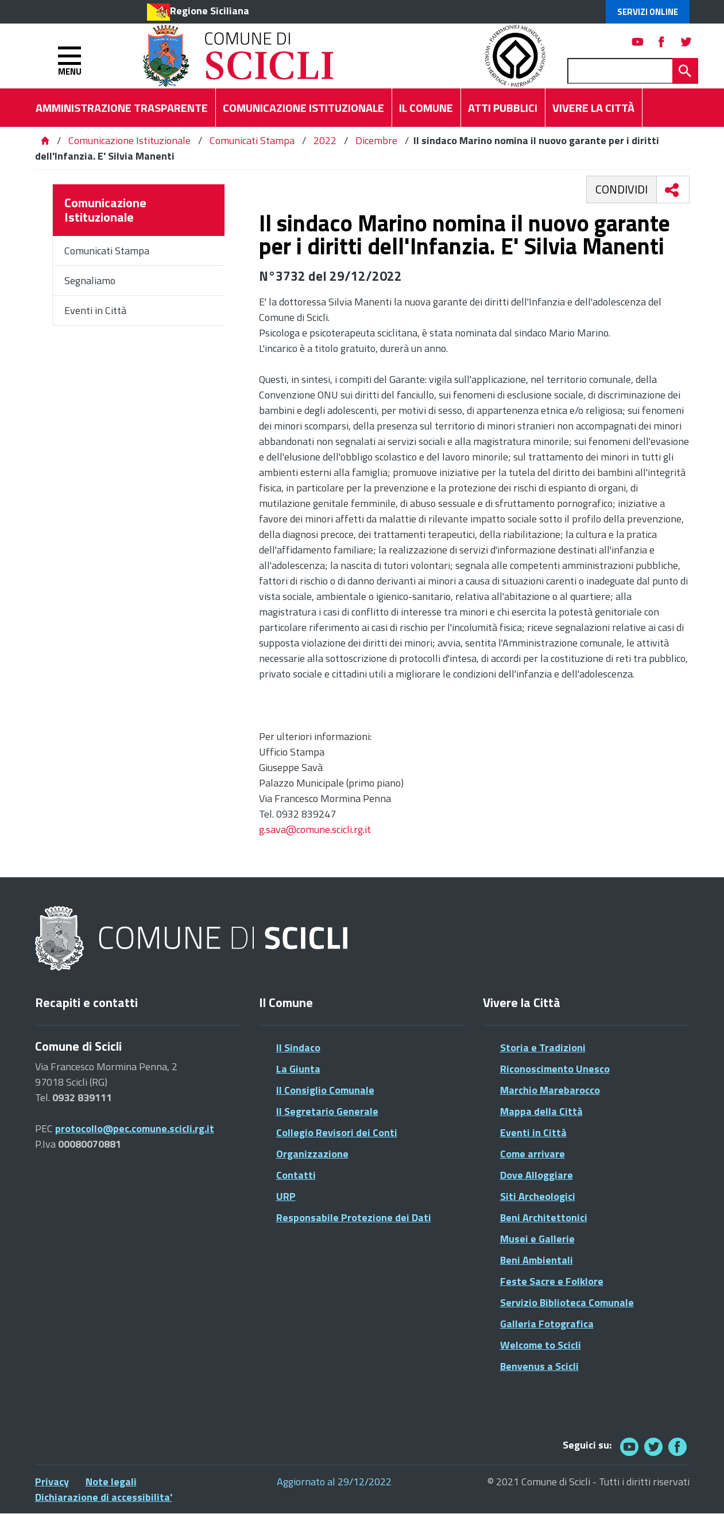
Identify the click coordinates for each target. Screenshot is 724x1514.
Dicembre (376, 140)
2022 (324, 140)
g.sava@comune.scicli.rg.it (315, 829)
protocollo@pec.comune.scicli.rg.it (134, 1128)
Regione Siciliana (209, 10)
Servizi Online (647, 11)
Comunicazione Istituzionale (129, 140)
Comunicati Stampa (252, 140)
